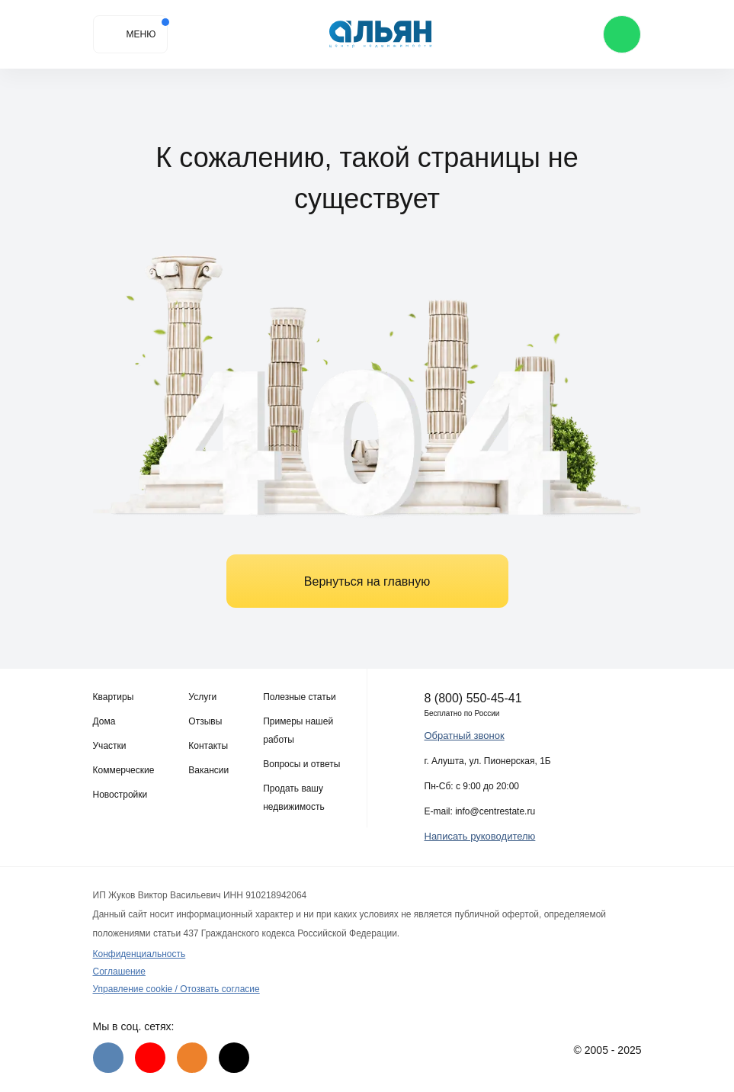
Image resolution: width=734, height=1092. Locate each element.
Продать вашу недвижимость (294, 797)
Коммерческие (124, 770)
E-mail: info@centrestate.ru (480, 811)
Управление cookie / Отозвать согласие (176, 989)
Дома (104, 721)
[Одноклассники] (192, 1057)
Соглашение (119, 971)
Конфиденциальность (139, 954)
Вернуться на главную (367, 581)
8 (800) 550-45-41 (473, 698)
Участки (110, 745)
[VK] (108, 1057)
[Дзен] (234, 1057)
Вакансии (208, 770)
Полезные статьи (299, 697)
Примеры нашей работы (298, 730)
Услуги (202, 697)
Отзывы (205, 721)
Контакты (208, 745)
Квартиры (113, 697)
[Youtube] (150, 1057)
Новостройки (120, 794)
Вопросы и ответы (301, 764)
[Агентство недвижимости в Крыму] (380, 35)
